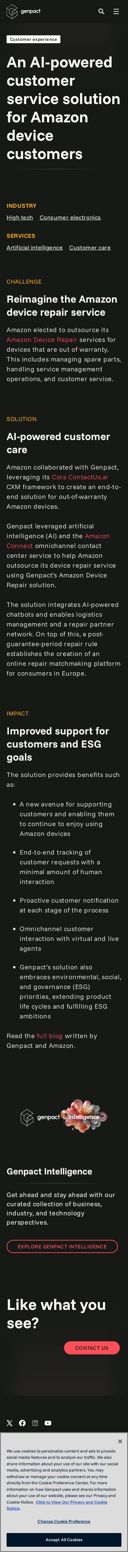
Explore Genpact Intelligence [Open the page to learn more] (62, 1246)
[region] (64, 1492)
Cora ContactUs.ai (80, 477)
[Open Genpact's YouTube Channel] (48, 1423)
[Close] (120, 1441)
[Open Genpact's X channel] (9, 1423)
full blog (50, 1036)
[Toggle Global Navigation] (116, 11)
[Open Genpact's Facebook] (22, 1423)
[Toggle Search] (101, 11)
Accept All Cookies (64, 1539)
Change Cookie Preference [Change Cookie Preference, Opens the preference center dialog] (63, 1521)
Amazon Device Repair (42, 339)
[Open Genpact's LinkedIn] (35, 1423)
